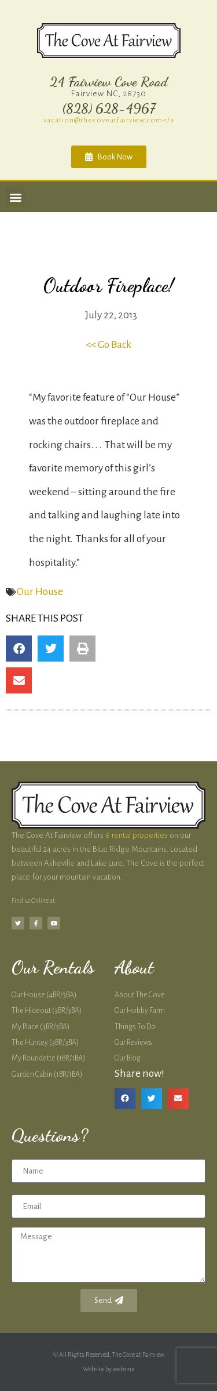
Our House (40, 591)
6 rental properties (136, 835)
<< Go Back (108, 344)
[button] (15, 196)
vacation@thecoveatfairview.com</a (108, 120)
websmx (123, 1368)
